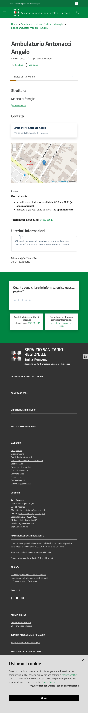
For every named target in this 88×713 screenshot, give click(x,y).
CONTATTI (15, 493)
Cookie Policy (48, 682)
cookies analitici (69, 675)
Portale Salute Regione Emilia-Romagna (24, 3)
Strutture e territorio (31, 24)
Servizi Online (18, 615)
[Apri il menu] (4, 12)
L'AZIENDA (16, 443)
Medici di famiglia (54, 24)
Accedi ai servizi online (21, 623)
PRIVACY (15, 567)
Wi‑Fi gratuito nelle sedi (21, 626)
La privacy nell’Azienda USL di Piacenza (28, 575)
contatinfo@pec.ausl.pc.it (34, 510)
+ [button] (14, 146)
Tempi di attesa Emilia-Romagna (25, 643)
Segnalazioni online (19, 527)
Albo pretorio (16, 451)
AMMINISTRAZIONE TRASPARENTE (27, 536)
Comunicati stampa (19, 471)
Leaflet (53, 182)
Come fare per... (19, 393)
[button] (77, 12)
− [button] (14, 150)
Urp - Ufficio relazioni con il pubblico (61, 325)
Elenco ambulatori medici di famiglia (29, 28)
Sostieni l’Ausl (17, 464)
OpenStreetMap (63, 182)
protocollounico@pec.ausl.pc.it (31, 514)
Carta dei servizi (18, 481)
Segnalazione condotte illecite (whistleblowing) (32, 558)
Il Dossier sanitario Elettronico (24, 581)
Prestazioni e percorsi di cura (27, 377)
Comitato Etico (17, 474)
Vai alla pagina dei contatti (22, 524)
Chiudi (44, 697)
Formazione (16, 477)
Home (14, 24)
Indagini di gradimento (21, 484)
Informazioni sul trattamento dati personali (30, 578)
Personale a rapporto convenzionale (27, 461)
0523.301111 (34, 323)
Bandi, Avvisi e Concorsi (21, 457)
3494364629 (46, 220)
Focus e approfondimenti (24, 427)
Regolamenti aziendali (21, 467)
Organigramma (17, 454)
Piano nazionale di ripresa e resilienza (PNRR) (31, 553)
